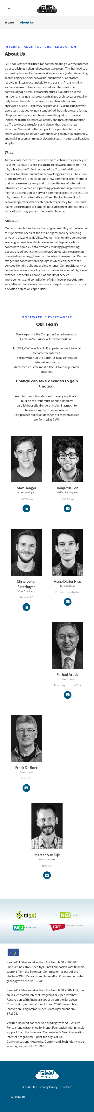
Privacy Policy (47, 1087)
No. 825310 (37, 981)
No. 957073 (37, 1046)
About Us (28, 1087)
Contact (66, 1087)
